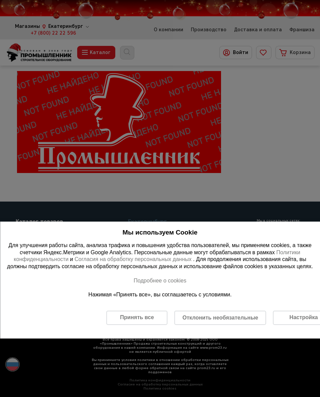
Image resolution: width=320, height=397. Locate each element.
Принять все (137, 317)
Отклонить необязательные (220, 318)
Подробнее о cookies (160, 280)
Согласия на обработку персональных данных (133, 259)
